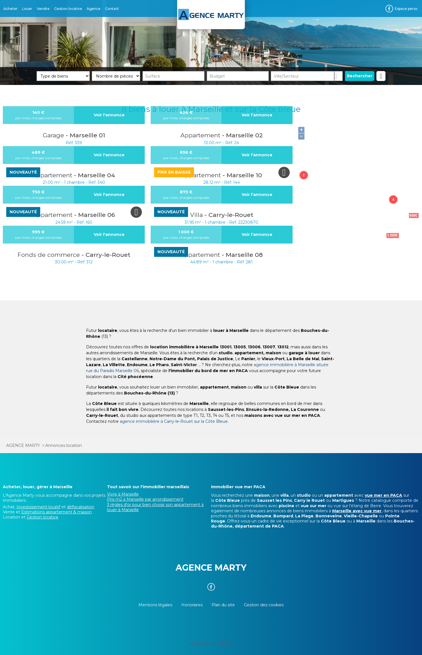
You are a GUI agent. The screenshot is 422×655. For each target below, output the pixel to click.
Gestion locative (68, 9)
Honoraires (192, 604)
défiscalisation (80, 506)
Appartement (201, 135)
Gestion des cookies (264, 604)
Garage (54, 135)
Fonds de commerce (50, 254)
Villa (197, 214)
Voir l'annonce (109, 115)
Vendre (43, 9)
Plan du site (223, 604)
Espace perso (406, 9)
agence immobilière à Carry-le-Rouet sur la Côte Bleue (174, 421)
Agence (94, 9)
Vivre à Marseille (123, 494)
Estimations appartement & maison (56, 512)
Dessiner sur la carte (338, 76)
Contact (112, 9)
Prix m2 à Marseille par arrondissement (145, 499)
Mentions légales (155, 604)
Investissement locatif (38, 506)
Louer (27, 9)
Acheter (10, 9)
